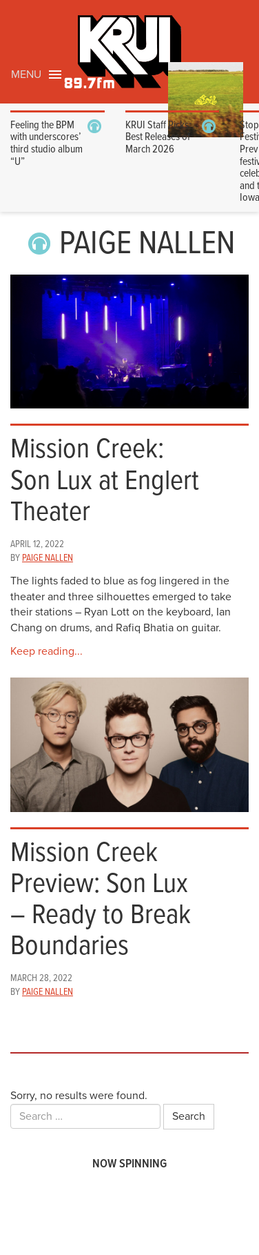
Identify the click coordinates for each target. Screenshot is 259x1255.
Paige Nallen (47, 558)
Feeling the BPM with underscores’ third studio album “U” (46, 143)
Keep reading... (46, 651)
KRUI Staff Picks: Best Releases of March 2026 (158, 137)
